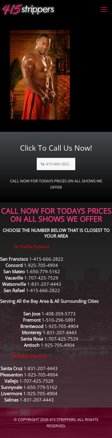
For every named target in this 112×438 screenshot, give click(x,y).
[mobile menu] (104, 9)
